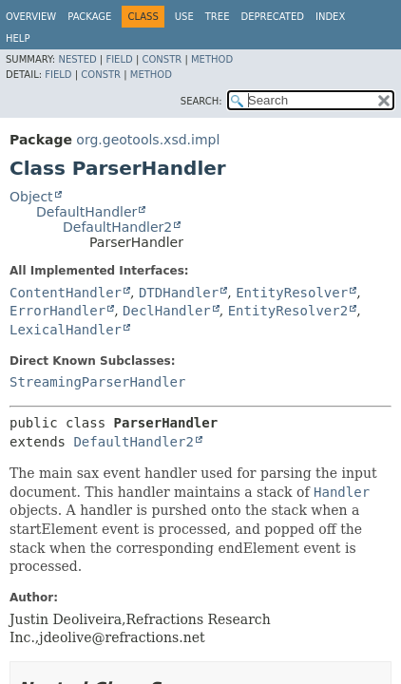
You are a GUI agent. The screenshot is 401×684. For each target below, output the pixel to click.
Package (89, 16)
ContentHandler (66, 292)
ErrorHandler (57, 310)
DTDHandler (179, 292)
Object (31, 196)
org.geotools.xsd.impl (148, 139)
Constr (161, 59)
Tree (217, 16)
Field (118, 59)
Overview (31, 16)
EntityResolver (292, 292)
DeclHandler (167, 310)
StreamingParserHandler (97, 382)
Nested (77, 59)
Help (17, 38)
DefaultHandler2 (117, 227)
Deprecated (272, 16)
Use (184, 16)
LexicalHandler (66, 329)
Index (330, 16)
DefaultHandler (86, 211)
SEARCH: (201, 101)
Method (212, 59)
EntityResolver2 (288, 310)
